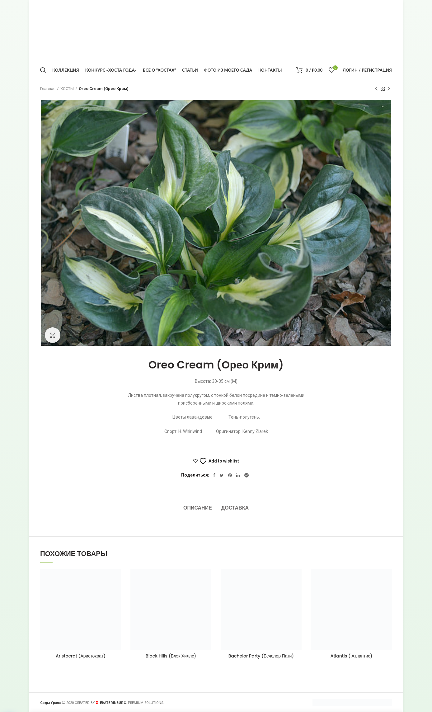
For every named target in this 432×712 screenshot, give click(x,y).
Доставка (235, 507)
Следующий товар (389, 89)
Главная (47, 88)
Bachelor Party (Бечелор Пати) (261, 656)
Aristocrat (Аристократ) (81, 656)
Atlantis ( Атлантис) (352, 656)
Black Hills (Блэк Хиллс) (171, 656)
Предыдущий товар (376, 89)
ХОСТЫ (67, 88)
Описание (197, 507)
